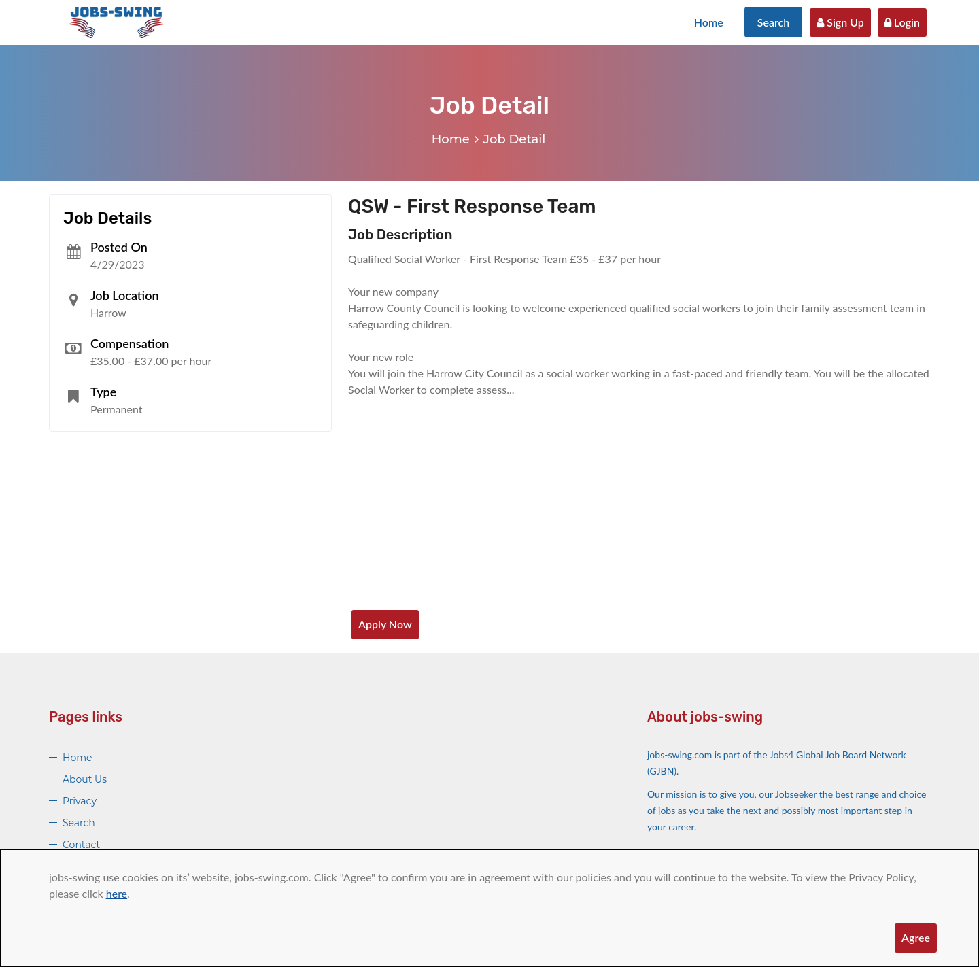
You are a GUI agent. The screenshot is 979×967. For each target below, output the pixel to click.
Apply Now (385, 623)
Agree (915, 937)
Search (773, 22)
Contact (81, 844)
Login (902, 22)
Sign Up (840, 22)
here (116, 893)
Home (708, 22)
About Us (85, 779)
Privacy (80, 801)
